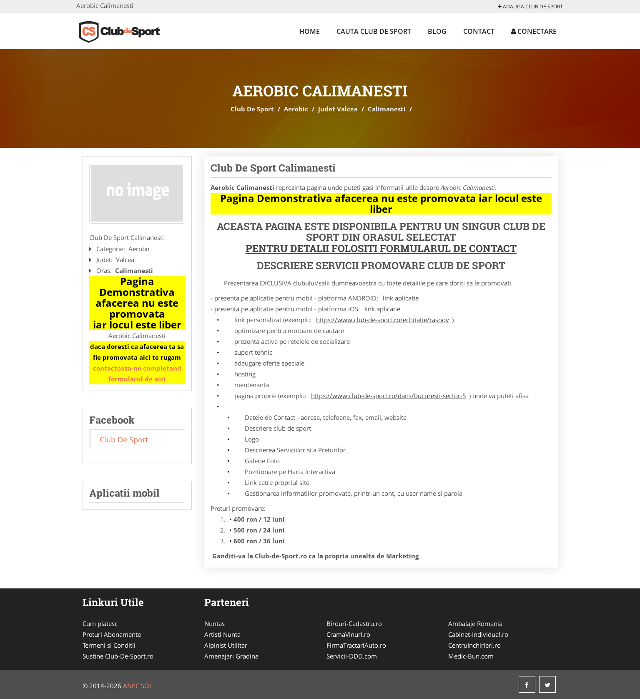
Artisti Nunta (222, 634)
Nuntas (214, 623)
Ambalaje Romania (475, 623)
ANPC (131, 685)
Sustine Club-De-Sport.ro (118, 656)
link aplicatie (401, 298)
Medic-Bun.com (471, 656)
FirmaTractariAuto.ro (356, 645)
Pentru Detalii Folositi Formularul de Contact (381, 248)
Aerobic (296, 109)
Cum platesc (100, 623)
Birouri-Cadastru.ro (354, 623)
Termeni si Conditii (109, 645)
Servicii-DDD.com (351, 656)
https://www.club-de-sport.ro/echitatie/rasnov (382, 319)
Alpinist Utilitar (225, 645)
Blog (437, 31)
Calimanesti (387, 109)
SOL (147, 685)
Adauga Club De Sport (530, 6)
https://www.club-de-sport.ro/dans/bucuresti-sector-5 (388, 395)
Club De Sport (252, 109)
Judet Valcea (338, 109)
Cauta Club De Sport (373, 31)
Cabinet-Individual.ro (478, 634)
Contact (478, 31)
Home (309, 31)
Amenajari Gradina (231, 656)
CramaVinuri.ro (348, 634)
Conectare (534, 31)
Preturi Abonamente (112, 634)
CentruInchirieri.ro (474, 645)
